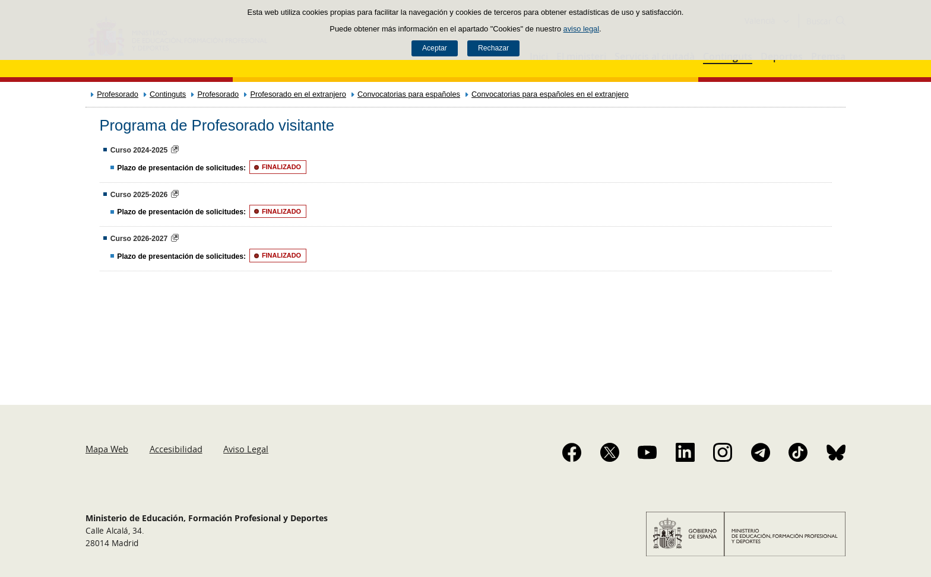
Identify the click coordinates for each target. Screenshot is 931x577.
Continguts (168, 94)
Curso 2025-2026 (139, 195)
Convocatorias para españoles (408, 94)
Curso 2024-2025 (139, 150)
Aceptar (434, 48)
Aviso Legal (245, 449)
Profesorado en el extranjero (298, 94)
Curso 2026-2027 (139, 238)
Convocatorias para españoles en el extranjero (550, 94)
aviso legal (581, 28)
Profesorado (117, 94)
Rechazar (493, 48)
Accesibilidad (176, 449)
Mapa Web (107, 449)
